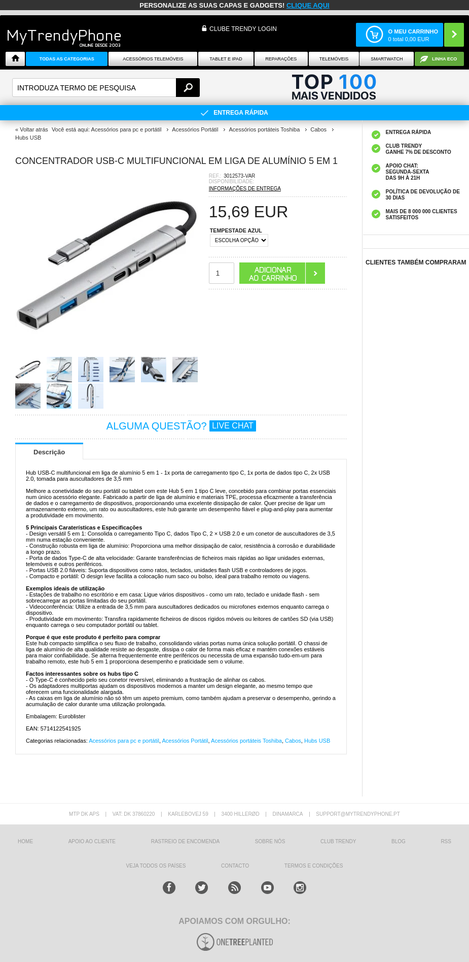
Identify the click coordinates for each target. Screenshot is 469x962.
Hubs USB (317, 741)
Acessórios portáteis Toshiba (246, 741)
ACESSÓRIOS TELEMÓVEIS (153, 58)
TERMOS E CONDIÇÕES (313, 866)
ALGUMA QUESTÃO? (181, 426)
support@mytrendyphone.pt (358, 814)
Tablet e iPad (225, 58)
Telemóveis (334, 58)
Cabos (293, 741)
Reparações (281, 58)
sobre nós (270, 841)
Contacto (235, 866)
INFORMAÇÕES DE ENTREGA (245, 188)
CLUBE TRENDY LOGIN (243, 28)
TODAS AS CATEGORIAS (67, 58)
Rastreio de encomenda (185, 841)
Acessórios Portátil (185, 741)
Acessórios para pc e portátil (124, 741)
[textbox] (106, 87)
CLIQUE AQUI (308, 5)
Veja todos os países (156, 866)
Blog (398, 841)
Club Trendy (338, 841)
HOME (25, 841)
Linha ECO (444, 58)
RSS (446, 841)
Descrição (49, 452)
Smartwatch (387, 58)
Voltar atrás (34, 129)
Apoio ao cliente (92, 841)
